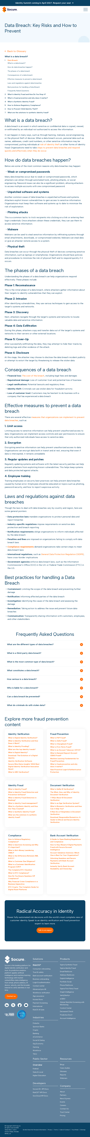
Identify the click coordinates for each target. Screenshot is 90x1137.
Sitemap (82, 1130)
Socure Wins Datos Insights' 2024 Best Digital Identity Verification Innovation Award (23, 766)
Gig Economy (38, 1044)
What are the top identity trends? (22, 749)
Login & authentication (41, 982)
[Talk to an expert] (45, 930)
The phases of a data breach (19, 71)
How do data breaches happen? (20, 67)
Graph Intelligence (67, 992)
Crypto (35, 1030)
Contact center (39, 986)
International (37, 1006)
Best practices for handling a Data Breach (24, 87)
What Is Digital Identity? (18, 752)
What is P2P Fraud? (58, 738)
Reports (63, 1075)
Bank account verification (42, 976)
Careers (63, 1105)
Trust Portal (75, 1130)
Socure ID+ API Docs (41, 1089)
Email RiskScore (66, 972)
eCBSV (62, 999)
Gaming (36, 1047)
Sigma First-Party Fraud (69, 989)
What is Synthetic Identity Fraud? (21, 102)
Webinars (63, 1078)
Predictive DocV (66, 1015)
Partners (63, 1095)
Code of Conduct (65, 1130)
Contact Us (64, 1109)
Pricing (62, 1116)
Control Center (66, 1008)
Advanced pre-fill (39, 989)
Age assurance (38, 996)
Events (62, 1102)
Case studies (65, 1068)
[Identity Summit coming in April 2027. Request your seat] (45, 3)
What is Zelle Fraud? (58, 741)
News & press (65, 1099)
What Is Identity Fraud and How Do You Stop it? (27, 94)
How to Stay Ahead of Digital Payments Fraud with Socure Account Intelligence (66, 847)
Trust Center (65, 1112)
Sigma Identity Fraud (68, 968)
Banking (36, 1033)
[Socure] (15, 959)
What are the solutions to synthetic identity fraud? (28, 113)
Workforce (37, 1050)
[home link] (10, 9)
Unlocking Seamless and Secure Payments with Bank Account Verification (63, 860)
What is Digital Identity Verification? (22, 738)
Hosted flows (38, 1000)
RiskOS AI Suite (38, 1010)
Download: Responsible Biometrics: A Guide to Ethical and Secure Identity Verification (65, 819)
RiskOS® (37, 965)
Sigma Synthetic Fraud (68, 965)
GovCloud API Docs (40, 1096)
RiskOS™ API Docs (40, 1092)
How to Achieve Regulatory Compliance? (24, 105)
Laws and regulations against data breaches (25, 83)
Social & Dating (39, 1040)
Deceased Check (66, 1011)
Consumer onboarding (41, 969)
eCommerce (38, 1037)
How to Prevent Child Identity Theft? (23, 109)
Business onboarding (41, 979)
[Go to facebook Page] (20, 1005)
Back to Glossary (15, 51)
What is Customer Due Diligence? (21, 861)
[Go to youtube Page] (26, 1005)
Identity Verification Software (20, 761)
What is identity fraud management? (23, 803)
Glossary (63, 1071)
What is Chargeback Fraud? (61, 744)
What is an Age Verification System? (64, 803)
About (62, 1092)
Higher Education (39, 1076)
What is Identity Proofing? (18, 746)
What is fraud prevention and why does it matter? (28, 98)
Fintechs (36, 1023)
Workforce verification (41, 993)
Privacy (50, 1130)
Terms (56, 1130)
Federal (35, 1069)
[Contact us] (11, 996)
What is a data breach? (17, 63)
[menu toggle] (85, 9)
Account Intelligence (68, 1018)
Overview (37, 1065)
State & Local (38, 1072)
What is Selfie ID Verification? (62, 789)
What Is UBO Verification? (18, 772)
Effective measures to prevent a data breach (25, 79)
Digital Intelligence (67, 978)
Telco (35, 1054)
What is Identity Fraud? (17, 789)
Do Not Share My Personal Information (34, 1130)
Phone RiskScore (66, 985)
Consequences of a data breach (20, 75)
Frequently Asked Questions (18, 91)
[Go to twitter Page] (13, 1005)
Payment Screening (40, 1003)
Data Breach (13, 60)
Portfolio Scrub (66, 982)
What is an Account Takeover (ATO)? (65, 750)
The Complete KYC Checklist (20, 870)
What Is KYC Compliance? (18, 873)
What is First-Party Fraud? (60, 747)
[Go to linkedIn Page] (7, 1005)
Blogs (62, 1065)
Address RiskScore (67, 975)
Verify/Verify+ (65, 995)
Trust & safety (38, 972)
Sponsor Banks (38, 1027)
